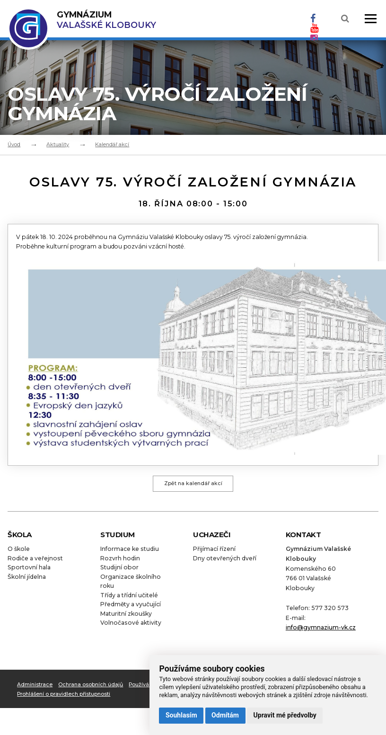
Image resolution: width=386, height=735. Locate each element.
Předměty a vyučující (130, 607)
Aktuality (57, 144)
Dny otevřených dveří (224, 561)
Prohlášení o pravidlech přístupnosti (64, 697)
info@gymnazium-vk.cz (321, 630)
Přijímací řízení (214, 551)
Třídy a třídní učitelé (129, 598)
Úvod (14, 144)
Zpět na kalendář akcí (193, 485)
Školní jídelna (27, 579)
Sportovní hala (29, 570)
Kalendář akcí (112, 144)
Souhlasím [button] (181, 715)
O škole (19, 551)
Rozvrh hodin (120, 561)
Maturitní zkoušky (126, 616)
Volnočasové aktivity (130, 625)
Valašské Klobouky (106, 19)
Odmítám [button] (225, 715)
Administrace (35, 687)
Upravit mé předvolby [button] (285, 715)
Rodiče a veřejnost (35, 561)
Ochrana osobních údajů (90, 687)
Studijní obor (119, 570)
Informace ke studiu (129, 551)
